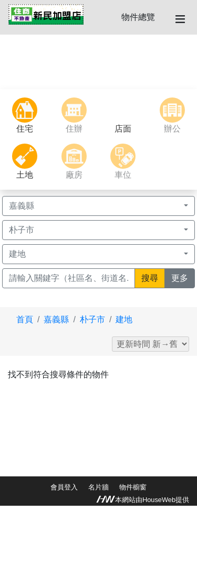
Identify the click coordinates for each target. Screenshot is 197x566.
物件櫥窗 (133, 487)
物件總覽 (138, 17)
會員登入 (64, 487)
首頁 (24, 319)
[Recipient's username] (68, 278)
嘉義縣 (56, 319)
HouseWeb (158, 500)
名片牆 (98, 487)
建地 (124, 319)
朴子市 (92, 319)
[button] (14, 62)
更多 (183, 277)
